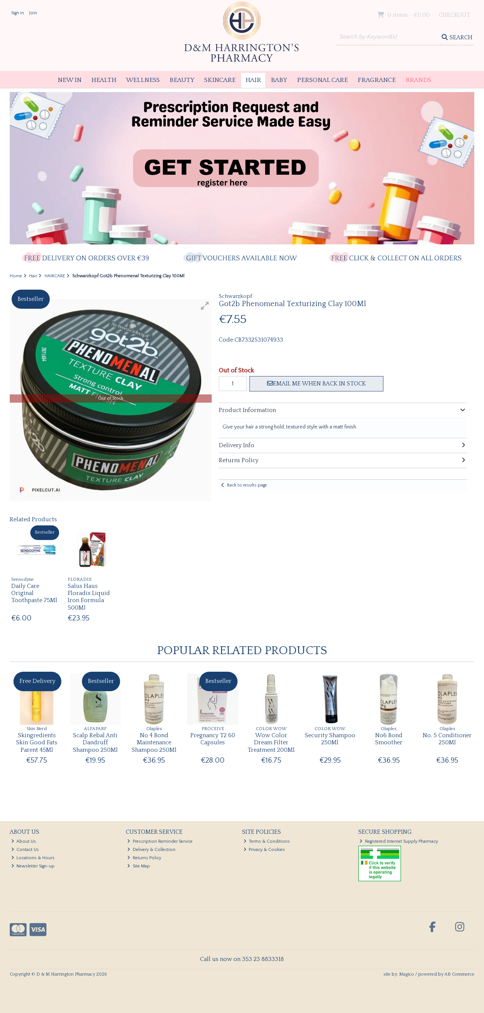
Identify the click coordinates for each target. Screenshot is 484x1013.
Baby (279, 80)
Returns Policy (144, 857)
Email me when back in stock (316, 383)
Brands (418, 80)
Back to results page (247, 485)
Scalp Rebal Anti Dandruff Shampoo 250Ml (95, 742)
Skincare (220, 80)
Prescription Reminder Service (160, 841)
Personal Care (322, 80)
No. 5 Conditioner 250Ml (447, 739)
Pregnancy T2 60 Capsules (212, 739)
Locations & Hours (33, 857)
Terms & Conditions (266, 841)
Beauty (181, 80)
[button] (205, 306)
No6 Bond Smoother (388, 739)
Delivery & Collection (151, 849)
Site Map (138, 866)
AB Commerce (459, 974)
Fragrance (377, 80)
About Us (23, 841)
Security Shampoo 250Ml (330, 739)
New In (70, 80)
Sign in (17, 12)
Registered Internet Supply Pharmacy (398, 841)
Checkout (454, 15)
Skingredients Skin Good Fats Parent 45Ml (36, 742)
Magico (406, 974)
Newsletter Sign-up (33, 866)
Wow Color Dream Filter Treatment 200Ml (271, 742)
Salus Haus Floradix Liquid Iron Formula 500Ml (89, 597)
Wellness (143, 80)
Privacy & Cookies (264, 849)
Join (33, 12)
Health (103, 80)
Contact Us (25, 849)
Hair (253, 80)
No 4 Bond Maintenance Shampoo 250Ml (154, 742)
